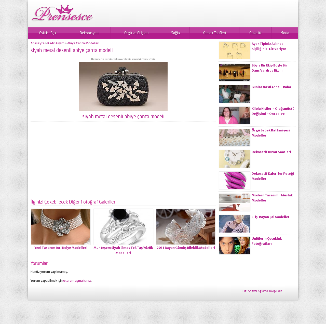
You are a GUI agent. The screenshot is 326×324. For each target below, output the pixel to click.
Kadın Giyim (55, 43)
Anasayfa (38, 43)
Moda (284, 33)
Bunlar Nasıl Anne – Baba (271, 87)
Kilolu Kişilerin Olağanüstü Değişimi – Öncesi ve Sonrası (273, 114)
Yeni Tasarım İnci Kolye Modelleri (60, 248)
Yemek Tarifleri (214, 33)
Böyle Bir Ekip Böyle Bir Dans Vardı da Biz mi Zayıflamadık (269, 70)
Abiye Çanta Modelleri (83, 43)
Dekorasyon (89, 33)
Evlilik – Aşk (47, 33)
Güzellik (255, 33)
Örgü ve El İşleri (136, 33)
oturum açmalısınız (77, 280)
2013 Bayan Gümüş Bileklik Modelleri (186, 248)
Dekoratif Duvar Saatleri (271, 152)
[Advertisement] (123, 162)
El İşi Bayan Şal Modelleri (271, 217)
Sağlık (175, 33)
